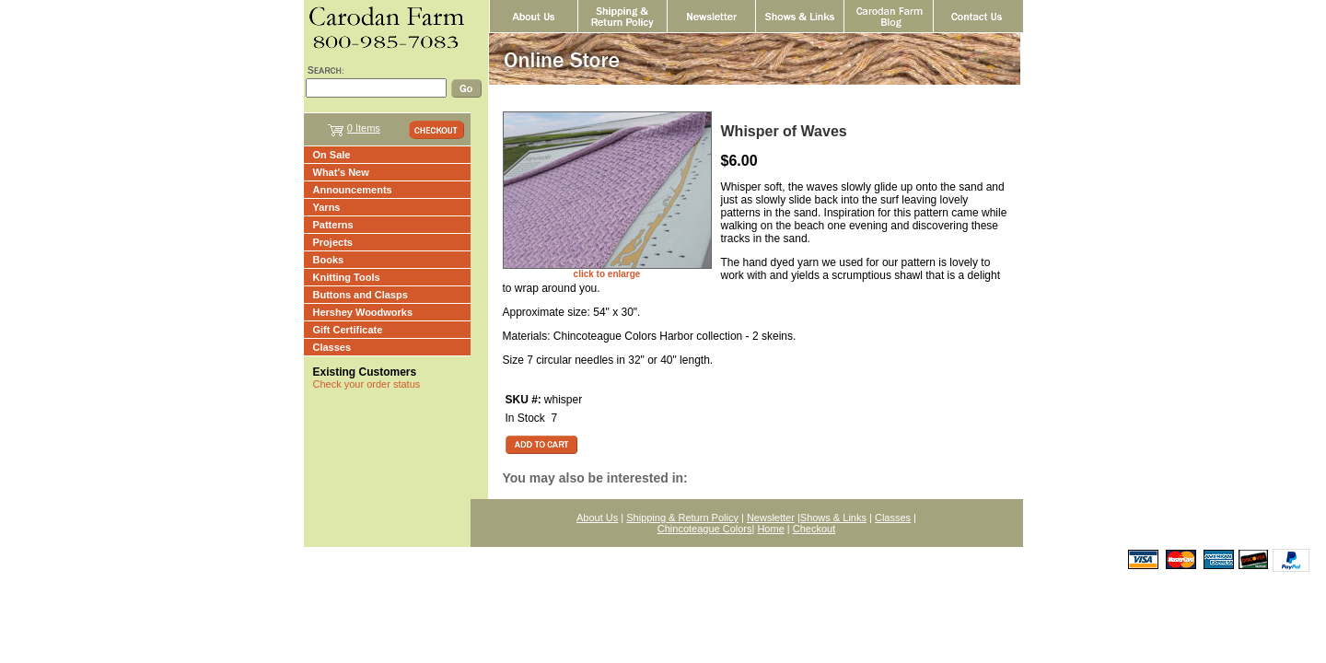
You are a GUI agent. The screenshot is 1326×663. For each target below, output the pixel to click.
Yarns (327, 207)
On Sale (332, 154)
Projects (333, 242)
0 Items (363, 128)
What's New (341, 172)
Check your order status (367, 384)
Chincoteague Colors (704, 528)
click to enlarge (607, 274)
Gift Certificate (348, 329)
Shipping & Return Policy (682, 517)
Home (770, 528)
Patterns (333, 224)
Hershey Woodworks (363, 312)
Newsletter (771, 517)
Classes (332, 347)
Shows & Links (833, 517)
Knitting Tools (346, 277)
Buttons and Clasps (360, 294)
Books (328, 259)
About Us (597, 517)
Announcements (352, 189)
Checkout (814, 528)
